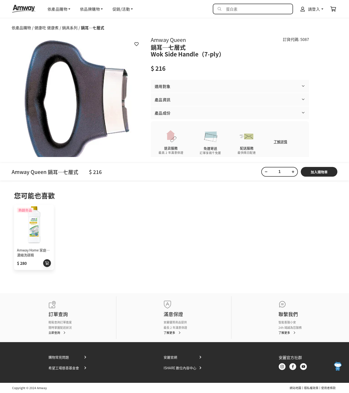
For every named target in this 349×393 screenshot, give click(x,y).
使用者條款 (328, 387)
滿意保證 (173, 314)
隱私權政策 (311, 387)
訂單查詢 (58, 314)
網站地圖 (295, 387)
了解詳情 (280, 141)
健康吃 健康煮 (46, 28)
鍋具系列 (70, 28)
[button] (230, 86)
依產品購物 (21, 28)
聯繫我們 (288, 314)
